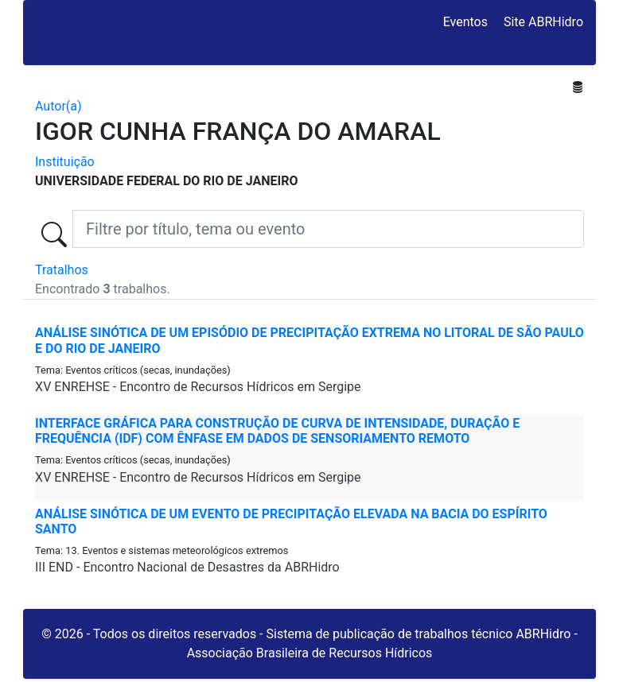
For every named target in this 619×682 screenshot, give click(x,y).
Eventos (465, 21)
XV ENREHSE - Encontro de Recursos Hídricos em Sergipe (198, 386)
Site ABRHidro (543, 21)
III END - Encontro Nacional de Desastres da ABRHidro (187, 567)
